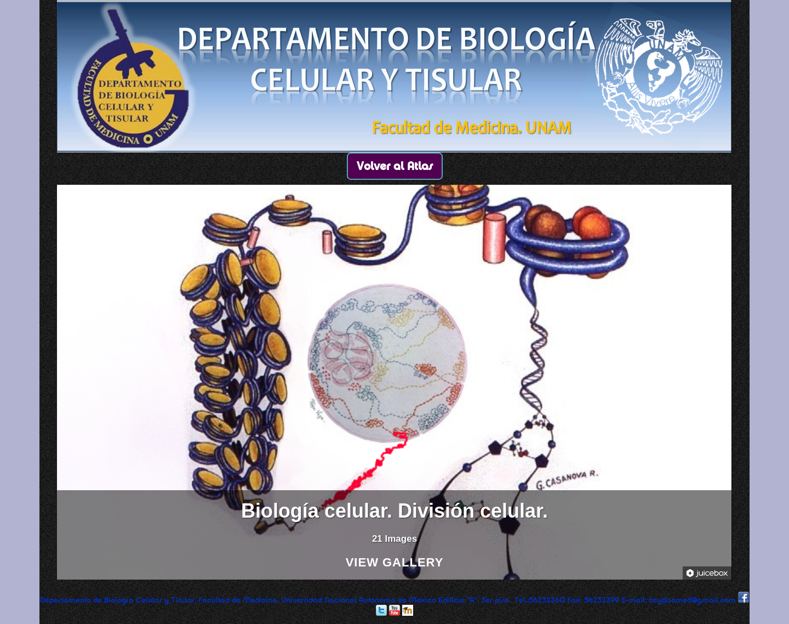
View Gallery (395, 563)
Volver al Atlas (395, 166)
